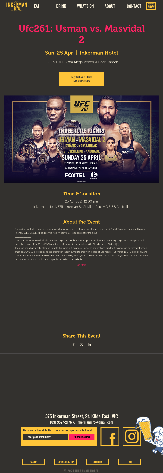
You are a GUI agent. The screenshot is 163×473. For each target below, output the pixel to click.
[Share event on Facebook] (73, 344)
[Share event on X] (81, 344)
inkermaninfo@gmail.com (95, 422)
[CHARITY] (97, 462)
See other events (81, 81)
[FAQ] (129, 462)
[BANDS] (33, 462)
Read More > (81, 265)
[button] (110, 6)
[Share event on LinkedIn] (89, 344)
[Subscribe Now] (81, 437)
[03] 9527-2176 (61, 422)
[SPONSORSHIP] (65, 462)
